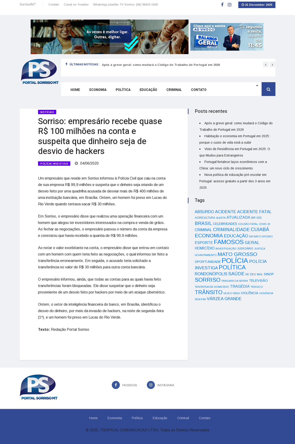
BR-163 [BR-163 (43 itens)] (256, 217)
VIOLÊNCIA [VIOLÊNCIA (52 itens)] (249, 293)
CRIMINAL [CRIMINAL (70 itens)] (203, 230)
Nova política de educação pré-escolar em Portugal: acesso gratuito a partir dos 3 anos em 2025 (234, 181)
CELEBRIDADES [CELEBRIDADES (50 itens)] (225, 224)
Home (75, 90)
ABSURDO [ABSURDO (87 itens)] (204, 211)
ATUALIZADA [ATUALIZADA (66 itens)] (238, 217)
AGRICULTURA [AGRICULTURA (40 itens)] (205, 217)
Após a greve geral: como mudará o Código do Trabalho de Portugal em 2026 (161, 65)
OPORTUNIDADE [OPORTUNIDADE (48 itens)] (208, 262)
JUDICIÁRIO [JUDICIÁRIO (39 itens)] (245, 248)
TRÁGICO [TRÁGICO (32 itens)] (257, 286)
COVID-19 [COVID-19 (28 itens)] (264, 224)
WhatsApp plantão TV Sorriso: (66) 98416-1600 (125, 4)
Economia (97, 90)
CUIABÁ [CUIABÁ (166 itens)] (260, 229)
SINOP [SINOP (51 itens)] (269, 274)
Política (122, 90)
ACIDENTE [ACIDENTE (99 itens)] (225, 211)
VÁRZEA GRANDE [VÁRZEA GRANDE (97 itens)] (224, 298)
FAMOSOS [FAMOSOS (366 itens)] (229, 241)
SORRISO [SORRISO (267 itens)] (207, 280)
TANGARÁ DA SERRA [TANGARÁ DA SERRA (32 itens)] (234, 280)
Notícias (47, 112)
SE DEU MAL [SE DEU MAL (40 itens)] (254, 274)
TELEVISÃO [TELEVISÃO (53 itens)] (258, 280)
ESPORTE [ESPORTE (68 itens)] (204, 243)
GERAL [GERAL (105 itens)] (252, 242)
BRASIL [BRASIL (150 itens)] (203, 223)
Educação (148, 90)
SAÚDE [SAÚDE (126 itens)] (236, 273)
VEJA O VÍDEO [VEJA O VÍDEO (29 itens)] (231, 293)
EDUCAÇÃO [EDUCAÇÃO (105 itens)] (236, 235)
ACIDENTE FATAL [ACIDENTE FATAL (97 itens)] (254, 211)
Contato (53, 4)
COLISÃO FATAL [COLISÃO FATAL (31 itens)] (248, 224)
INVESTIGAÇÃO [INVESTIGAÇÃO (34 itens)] (225, 248)
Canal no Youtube (76, 4)
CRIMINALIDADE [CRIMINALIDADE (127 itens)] (231, 229)
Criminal (173, 90)
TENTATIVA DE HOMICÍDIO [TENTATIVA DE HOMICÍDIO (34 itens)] (212, 286)
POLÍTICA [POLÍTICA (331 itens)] (232, 267)
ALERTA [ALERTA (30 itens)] (221, 217)
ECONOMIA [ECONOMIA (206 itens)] (209, 235)
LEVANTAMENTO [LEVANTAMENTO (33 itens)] (206, 254)
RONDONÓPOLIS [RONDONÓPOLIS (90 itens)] (211, 274)
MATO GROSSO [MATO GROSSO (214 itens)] (237, 254)
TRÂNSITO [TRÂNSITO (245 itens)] (208, 292)
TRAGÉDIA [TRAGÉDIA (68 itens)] (240, 286)
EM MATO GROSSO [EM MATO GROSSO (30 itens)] (261, 236)
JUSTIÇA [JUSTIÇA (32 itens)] (259, 248)
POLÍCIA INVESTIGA (54, 163)
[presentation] (265, 64)
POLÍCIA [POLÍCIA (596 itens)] (235, 260)
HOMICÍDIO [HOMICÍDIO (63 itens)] (205, 248)
